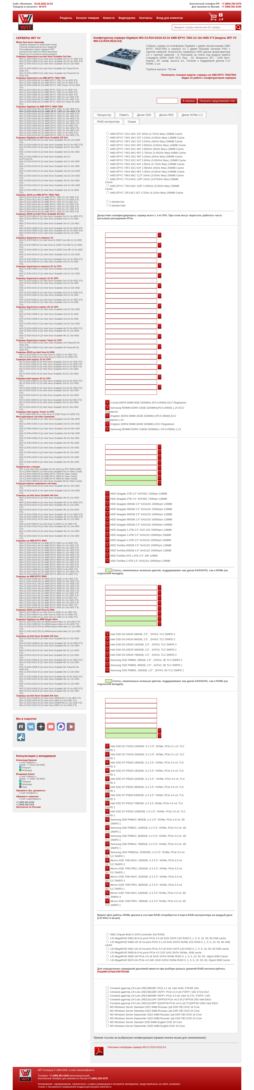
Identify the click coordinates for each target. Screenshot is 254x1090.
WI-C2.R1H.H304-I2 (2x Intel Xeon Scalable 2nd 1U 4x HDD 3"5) (50, 362)
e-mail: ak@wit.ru (27, 762)
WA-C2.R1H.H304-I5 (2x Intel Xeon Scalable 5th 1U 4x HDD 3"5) (50, 660)
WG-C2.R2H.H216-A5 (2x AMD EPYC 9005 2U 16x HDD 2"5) (49, 591)
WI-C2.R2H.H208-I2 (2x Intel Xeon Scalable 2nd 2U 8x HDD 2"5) (50, 388)
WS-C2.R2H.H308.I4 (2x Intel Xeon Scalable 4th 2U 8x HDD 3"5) (50, 328)
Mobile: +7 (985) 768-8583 (32, 779)
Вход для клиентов (169, 17)
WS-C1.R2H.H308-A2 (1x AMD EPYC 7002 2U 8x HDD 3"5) (48, 82)
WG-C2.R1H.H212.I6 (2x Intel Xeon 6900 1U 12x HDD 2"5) (48, 705)
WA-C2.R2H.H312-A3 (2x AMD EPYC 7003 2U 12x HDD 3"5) (49, 209)
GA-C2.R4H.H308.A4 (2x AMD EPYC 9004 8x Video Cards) (48, 476)
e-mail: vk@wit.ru (27, 776)
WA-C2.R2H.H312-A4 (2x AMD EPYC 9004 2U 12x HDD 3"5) (49, 564)
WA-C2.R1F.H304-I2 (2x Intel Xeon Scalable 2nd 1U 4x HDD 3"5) (51, 216)
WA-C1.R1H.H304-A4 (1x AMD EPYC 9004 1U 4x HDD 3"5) (48, 543)
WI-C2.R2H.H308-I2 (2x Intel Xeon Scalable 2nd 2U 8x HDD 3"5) (50, 381)
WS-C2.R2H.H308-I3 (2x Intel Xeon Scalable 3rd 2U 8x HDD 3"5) (51, 61)
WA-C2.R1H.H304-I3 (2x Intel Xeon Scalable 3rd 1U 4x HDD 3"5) (51, 230)
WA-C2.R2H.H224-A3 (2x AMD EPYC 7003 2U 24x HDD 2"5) (49, 211)
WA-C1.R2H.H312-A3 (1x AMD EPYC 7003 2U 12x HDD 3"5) (49, 204)
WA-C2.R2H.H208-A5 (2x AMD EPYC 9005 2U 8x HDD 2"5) (48, 605)
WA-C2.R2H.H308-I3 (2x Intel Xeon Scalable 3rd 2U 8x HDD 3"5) (51, 228)
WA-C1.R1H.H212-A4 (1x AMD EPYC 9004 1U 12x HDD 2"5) (49, 545)
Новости (108, 17)
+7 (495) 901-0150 (25, 802)
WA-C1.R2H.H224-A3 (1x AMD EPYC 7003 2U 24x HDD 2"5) (49, 207)
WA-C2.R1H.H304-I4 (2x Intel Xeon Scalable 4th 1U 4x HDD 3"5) (50, 502)
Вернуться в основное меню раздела (38, 54)
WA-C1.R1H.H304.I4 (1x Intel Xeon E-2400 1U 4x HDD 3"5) (48, 614)
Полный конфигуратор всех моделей (37, 47)
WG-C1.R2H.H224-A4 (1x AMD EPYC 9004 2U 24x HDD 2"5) (49, 555)
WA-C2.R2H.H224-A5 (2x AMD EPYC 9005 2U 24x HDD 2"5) (49, 607)
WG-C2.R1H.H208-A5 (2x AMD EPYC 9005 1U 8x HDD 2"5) (48, 579)
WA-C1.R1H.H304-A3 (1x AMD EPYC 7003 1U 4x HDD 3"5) (48, 202)
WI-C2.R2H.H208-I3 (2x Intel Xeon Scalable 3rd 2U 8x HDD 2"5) (50, 400)
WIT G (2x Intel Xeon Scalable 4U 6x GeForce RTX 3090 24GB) (50, 469)
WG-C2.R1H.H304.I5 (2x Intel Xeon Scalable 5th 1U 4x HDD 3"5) (51, 688)
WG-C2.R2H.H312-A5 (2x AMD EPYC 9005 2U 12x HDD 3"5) (49, 588)
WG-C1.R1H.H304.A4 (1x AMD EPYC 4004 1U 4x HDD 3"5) (48, 574)
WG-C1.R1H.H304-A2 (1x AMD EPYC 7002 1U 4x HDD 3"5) (48, 133)
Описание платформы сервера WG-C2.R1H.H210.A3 (137, 1047)
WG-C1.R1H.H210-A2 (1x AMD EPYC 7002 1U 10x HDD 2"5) (49, 118)
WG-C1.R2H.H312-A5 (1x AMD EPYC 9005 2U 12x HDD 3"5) (49, 586)
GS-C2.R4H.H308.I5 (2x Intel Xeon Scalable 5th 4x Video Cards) (50, 471)
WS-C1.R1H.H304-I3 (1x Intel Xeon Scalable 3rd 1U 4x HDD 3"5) (51, 59)
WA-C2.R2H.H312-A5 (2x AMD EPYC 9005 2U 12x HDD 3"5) (49, 600)
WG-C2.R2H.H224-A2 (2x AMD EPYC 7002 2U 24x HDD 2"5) (49, 116)
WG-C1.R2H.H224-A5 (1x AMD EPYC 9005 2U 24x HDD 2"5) (49, 581)
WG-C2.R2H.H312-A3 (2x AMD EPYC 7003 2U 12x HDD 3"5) (49, 121)
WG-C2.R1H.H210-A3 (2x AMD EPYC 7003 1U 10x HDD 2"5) (49, 111)
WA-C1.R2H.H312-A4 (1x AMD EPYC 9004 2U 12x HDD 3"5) (49, 548)
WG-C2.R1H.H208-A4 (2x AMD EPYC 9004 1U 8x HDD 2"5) (48, 569)
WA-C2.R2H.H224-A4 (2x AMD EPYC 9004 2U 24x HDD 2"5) (49, 567)
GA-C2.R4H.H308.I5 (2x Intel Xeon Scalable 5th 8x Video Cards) (50, 481)
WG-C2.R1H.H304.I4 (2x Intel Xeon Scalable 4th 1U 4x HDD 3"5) (51, 514)
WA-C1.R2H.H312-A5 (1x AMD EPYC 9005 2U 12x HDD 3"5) (49, 602)
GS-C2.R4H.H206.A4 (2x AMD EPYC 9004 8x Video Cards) (48, 478)
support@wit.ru (33, 799)
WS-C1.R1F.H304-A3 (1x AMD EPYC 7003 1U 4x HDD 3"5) (48, 90)
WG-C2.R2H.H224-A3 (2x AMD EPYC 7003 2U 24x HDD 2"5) (49, 123)
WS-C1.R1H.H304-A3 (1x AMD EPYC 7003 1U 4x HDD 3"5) (48, 92)
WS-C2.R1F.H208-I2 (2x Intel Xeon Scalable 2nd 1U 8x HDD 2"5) (51, 280)
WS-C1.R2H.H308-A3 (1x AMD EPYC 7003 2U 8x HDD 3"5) (48, 94)
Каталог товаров (87, 17)
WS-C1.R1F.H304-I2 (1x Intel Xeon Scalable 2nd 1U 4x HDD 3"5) (51, 259)
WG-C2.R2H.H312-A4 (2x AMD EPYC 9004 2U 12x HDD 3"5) (49, 552)
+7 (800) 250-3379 (25, 804)
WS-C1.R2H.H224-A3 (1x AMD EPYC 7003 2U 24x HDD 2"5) (49, 99)
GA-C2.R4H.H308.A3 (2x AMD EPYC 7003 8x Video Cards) (48, 474)
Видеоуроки (127, 17)
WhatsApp (25, 770)
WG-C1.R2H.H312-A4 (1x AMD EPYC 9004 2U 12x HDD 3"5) (49, 550)
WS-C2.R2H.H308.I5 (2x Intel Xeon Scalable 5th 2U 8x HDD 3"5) (50, 676)
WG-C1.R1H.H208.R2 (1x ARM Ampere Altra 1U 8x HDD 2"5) (49, 624)
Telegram (25, 767)
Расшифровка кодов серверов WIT (37, 49)
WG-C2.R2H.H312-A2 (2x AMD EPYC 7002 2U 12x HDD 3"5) (49, 113)
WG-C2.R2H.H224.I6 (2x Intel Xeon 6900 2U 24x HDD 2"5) (48, 700)
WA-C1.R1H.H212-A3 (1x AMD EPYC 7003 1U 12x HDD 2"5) (49, 199)
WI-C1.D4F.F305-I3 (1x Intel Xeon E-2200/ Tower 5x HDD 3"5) (49, 414)
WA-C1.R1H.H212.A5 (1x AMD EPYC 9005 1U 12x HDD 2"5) (49, 595)
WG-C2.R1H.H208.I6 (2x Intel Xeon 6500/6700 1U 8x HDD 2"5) (50, 698)
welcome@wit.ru (85, 1070)
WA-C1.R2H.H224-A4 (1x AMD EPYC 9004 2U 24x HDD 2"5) (49, 560)
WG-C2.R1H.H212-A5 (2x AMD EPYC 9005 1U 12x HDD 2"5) (49, 583)
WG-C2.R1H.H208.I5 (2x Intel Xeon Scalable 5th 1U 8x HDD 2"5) (51, 643)
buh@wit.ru (32, 793)
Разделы (66, 17)
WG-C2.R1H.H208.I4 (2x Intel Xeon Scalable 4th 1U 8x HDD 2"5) (51, 517)
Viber (23, 787)
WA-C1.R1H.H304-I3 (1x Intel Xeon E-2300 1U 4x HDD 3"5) (48, 357)
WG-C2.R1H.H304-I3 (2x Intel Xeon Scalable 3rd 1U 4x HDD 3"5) (51, 145)
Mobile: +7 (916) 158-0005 (32, 765)
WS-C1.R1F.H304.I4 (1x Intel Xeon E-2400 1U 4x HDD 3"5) (48, 524)
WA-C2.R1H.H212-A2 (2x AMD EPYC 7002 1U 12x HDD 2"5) (49, 197)
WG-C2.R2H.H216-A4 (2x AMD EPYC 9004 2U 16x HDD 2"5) (49, 557)
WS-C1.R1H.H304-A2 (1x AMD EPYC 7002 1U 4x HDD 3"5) (48, 80)
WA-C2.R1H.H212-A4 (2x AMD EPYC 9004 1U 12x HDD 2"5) (49, 562)
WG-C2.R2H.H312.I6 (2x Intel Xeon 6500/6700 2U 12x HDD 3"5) (50, 703)
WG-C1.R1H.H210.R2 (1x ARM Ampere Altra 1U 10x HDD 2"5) (49, 622)
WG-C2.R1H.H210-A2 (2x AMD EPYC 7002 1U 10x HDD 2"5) (49, 109)
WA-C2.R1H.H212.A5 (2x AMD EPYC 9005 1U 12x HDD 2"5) (49, 593)
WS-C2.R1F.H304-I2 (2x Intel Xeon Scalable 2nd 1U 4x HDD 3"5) (51, 292)
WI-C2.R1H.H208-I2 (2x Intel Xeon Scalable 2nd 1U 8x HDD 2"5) (50, 364)
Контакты (145, 17)
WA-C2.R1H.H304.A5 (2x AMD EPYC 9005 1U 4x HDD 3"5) (48, 598)
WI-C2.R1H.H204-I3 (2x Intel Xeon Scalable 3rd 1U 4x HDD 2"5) (50, 366)
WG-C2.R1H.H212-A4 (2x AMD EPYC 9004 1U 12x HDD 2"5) (49, 571)
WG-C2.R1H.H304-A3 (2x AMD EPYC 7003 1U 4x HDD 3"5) (48, 125)
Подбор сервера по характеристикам (38, 44)
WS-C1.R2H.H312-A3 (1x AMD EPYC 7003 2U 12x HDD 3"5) (49, 97)
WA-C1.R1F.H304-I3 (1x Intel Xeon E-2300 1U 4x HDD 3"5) (48, 354)
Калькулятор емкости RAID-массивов (38, 51)
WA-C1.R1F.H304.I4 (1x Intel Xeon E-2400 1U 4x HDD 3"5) (48, 612)
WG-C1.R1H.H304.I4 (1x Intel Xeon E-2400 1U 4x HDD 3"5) (48, 617)
